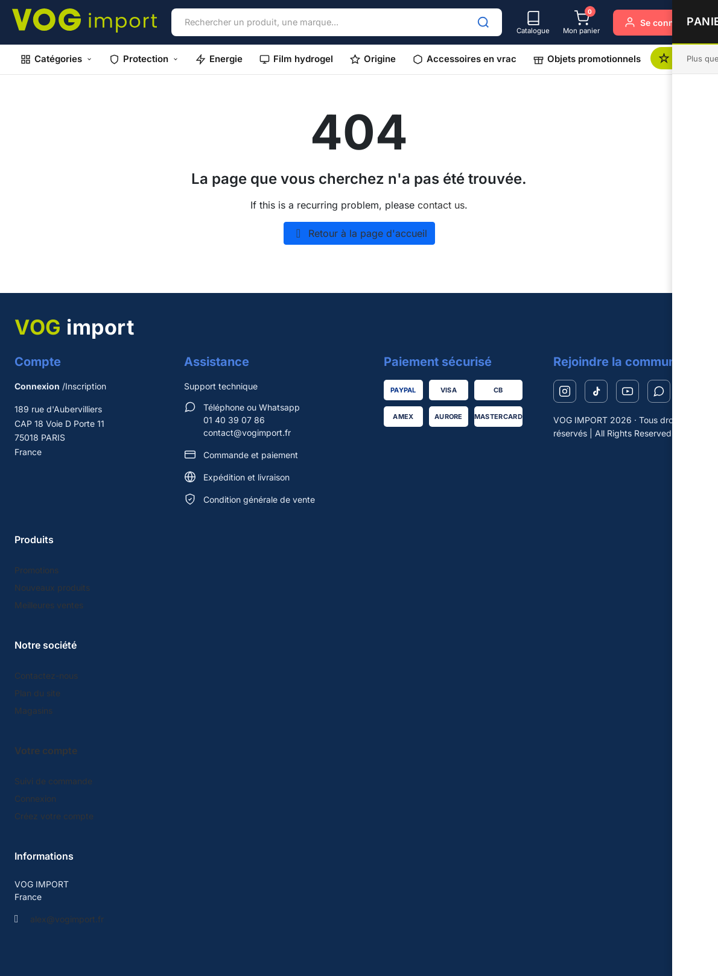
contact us (441, 205)
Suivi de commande (53, 781)
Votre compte (45, 751)
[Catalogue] (533, 22)
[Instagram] (564, 391)
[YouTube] (627, 391)
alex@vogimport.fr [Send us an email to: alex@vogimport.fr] (67, 919)
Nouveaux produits (52, 587)
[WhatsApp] (658, 391)
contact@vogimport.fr (247, 432)
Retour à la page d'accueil (359, 233)
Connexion (35, 798)
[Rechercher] (483, 22)
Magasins (33, 710)
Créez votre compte (54, 816)
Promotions (36, 570)
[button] (56, 59)
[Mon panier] (581, 22)
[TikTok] (596, 391)
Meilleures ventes (48, 605)
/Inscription (60, 386)
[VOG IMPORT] (84, 20)
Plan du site (37, 693)
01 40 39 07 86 (234, 420)
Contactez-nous (46, 675)
